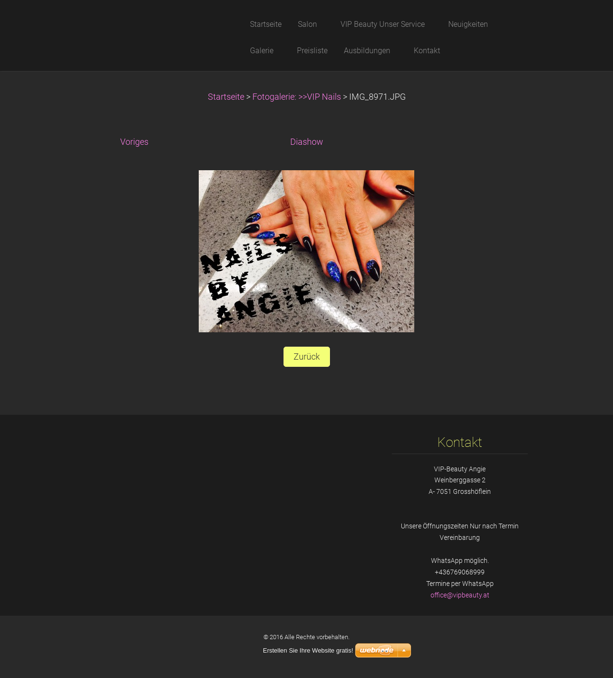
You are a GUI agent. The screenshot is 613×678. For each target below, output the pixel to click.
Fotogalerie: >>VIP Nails (296, 97)
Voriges (134, 142)
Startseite (226, 97)
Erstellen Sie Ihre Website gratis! (308, 650)
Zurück (307, 357)
